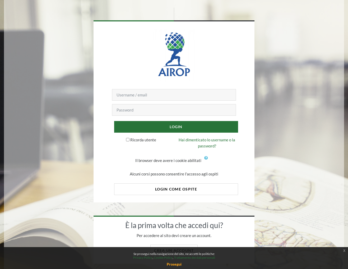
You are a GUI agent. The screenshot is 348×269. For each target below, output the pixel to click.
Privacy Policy (142, 257)
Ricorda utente (143, 139)
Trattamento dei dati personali (194, 257)
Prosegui (174, 264)
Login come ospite (176, 189)
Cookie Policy (163, 257)
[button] (207, 161)
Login (176, 126)
